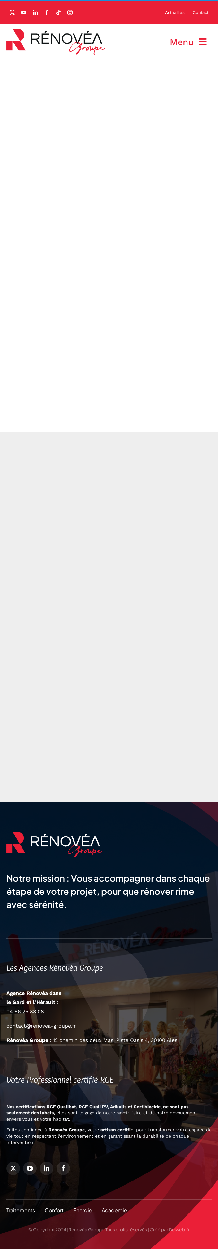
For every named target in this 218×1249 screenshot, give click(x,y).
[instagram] (70, 12)
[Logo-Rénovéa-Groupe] (55, 31)
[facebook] (46, 12)
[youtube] (23, 12)
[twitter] (12, 12)
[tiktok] (58, 12)
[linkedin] (35, 12)
